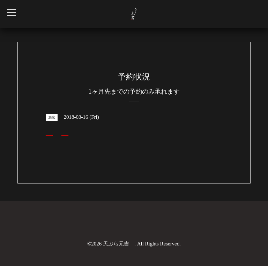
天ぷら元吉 (118, 244)
